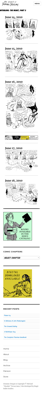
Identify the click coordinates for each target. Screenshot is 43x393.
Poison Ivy (7, 315)
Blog (5, 360)
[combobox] (21, 257)
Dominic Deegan (9, 384)
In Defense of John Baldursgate (14, 321)
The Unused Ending (10, 326)
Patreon (7, 371)
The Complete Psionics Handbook (15, 337)
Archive (6, 365)
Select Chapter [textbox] (12, 257)
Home (6, 349)
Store (5, 377)
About (6, 354)
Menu (37, 3)
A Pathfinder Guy (9, 332)
